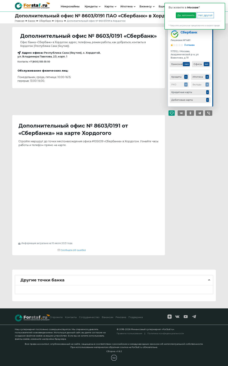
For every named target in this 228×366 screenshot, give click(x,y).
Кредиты (91, 6)
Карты (109, 6)
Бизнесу (146, 6)
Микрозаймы (70, 6)
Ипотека (126, 6)
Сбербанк (188, 32)
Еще (162, 6)
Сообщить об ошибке (72, 250)
